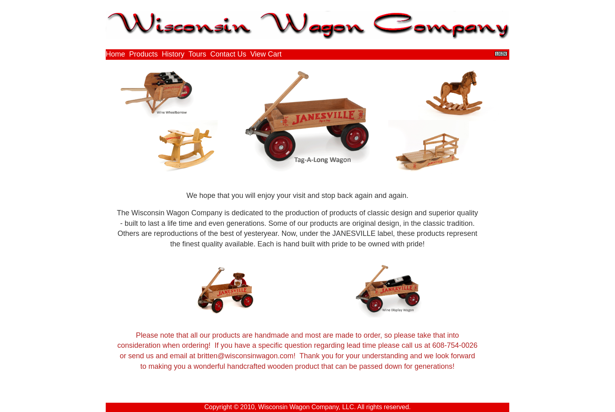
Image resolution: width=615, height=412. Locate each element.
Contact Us (228, 54)
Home (115, 54)
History (173, 54)
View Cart (266, 54)
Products (143, 54)
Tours (197, 54)
